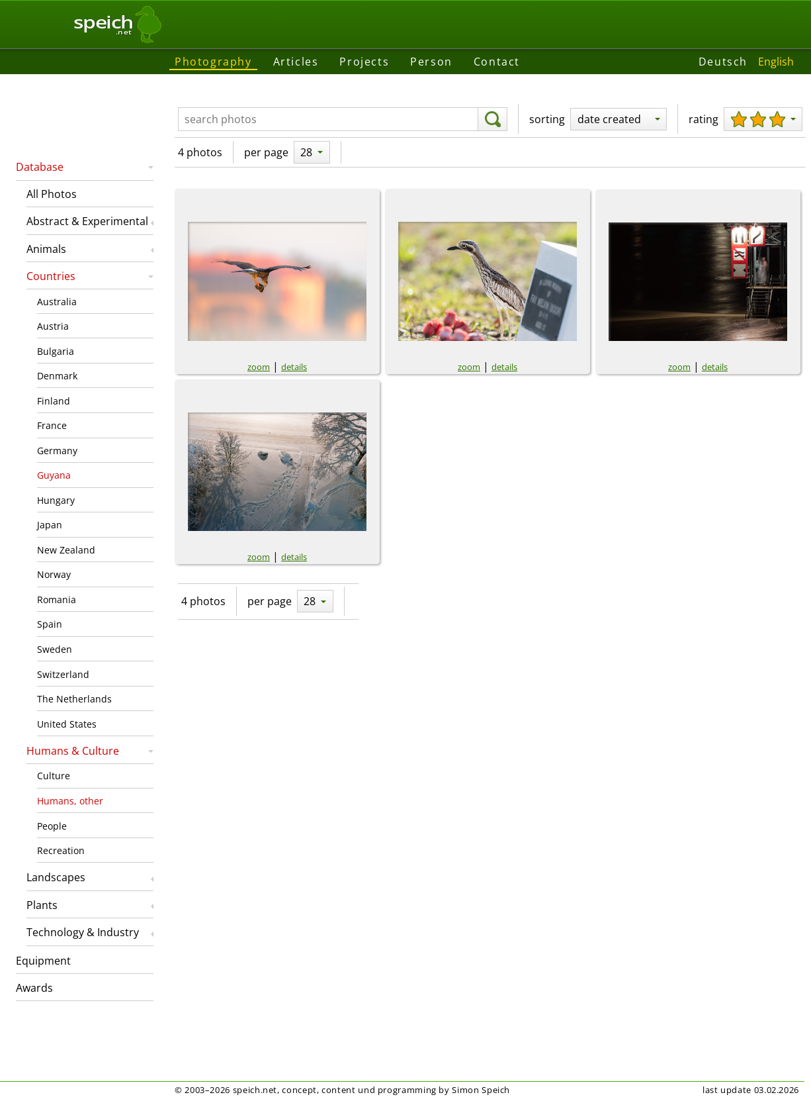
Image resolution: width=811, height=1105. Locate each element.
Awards (34, 988)
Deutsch (723, 61)
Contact (497, 61)
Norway (54, 574)
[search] (492, 119)
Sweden (54, 649)
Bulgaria (55, 351)
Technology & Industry (82, 932)
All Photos (51, 194)
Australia (57, 301)
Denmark (57, 375)
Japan (49, 524)
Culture (53, 775)
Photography (213, 61)
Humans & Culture (72, 751)
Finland (53, 401)
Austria (53, 326)
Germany (57, 450)
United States (67, 724)
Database (40, 167)
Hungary (56, 500)
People (52, 826)
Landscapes (55, 877)
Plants (42, 905)
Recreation (61, 850)
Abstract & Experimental (87, 221)
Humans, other (70, 800)
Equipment (43, 960)
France (52, 425)
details (294, 367)
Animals (46, 249)
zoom (258, 367)
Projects (364, 61)
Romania (56, 599)
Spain (49, 624)
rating (703, 119)
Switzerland (63, 674)
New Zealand (66, 550)
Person (431, 61)
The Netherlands (74, 699)
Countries (50, 276)
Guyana (54, 475)
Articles (296, 61)
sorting (547, 119)
